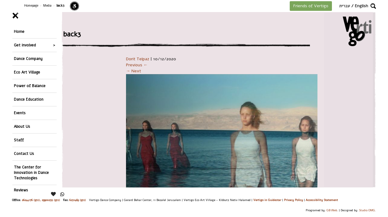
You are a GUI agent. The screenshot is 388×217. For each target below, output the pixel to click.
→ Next (133, 71)
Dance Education (28, 99)
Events (20, 112)
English (361, 6)
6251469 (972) (77, 200)
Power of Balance (30, 85)
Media (47, 5)
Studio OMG (367, 210)
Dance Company (28, 58)
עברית (344, 6)
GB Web (331, 210)
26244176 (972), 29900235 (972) (41, 200)
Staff (19, 140)
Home (19, 31)
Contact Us (24, 153)
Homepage (31, 5)
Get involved (25, 45)
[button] (373, 6)
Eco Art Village (27, 72)
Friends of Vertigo (310, 6)
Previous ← (137, 65)
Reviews (21, 190)
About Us (22, 126)
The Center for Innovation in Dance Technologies (31, 173)
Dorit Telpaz (137, 59)
